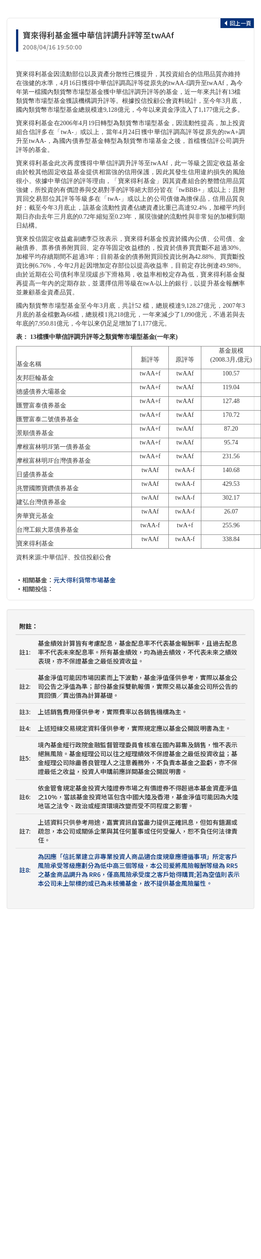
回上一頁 (237, 23)
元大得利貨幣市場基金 (84, 579)
